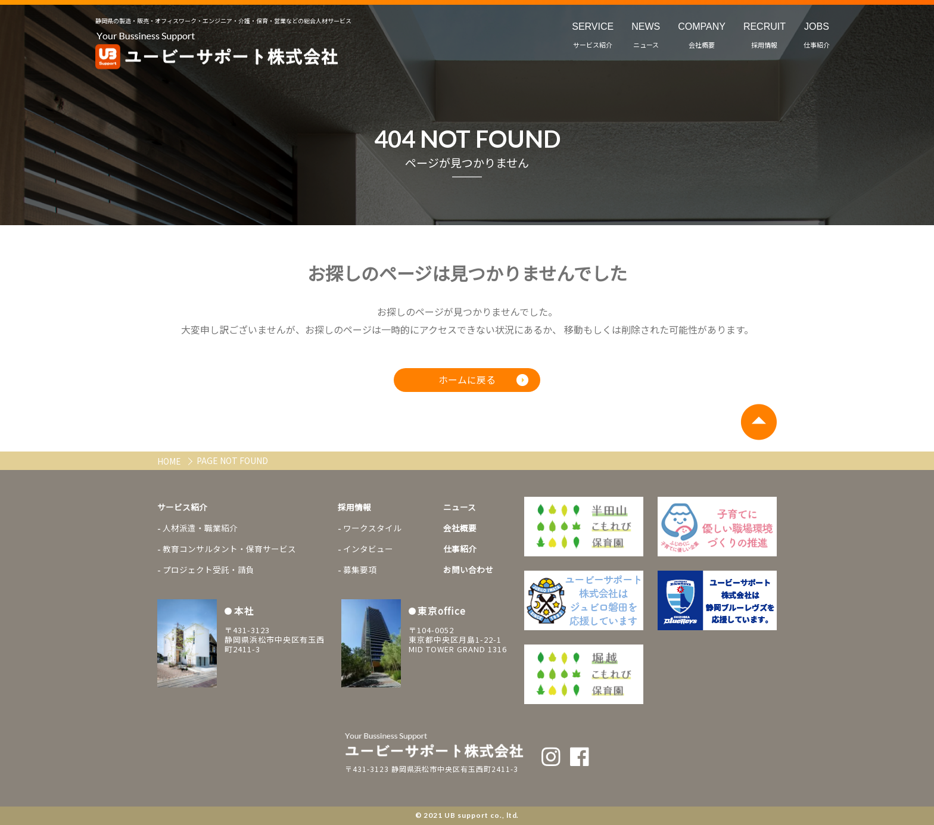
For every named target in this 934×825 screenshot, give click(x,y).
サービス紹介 (182, 507)
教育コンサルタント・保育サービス (229, 550)
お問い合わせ (468, 572)
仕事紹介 (460, 550)
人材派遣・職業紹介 (200, 529)
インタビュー (368, 550)
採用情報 (354, 507)
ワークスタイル (372, 529)
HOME (170, 461)
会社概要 (460, 529)
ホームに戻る (467, 381)
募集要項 (359, 572)
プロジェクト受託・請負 (208, 572)
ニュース (459, 507)
